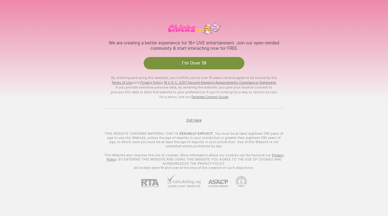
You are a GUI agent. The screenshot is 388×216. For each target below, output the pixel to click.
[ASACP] (214, 183)
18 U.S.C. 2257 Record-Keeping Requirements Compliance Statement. (220, 82)
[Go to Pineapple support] (237, 181)
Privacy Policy (151, 82)
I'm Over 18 (194, 63)
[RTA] (154, 183)
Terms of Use (122, 82)
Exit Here (194, 120)
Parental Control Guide (209, 97)
